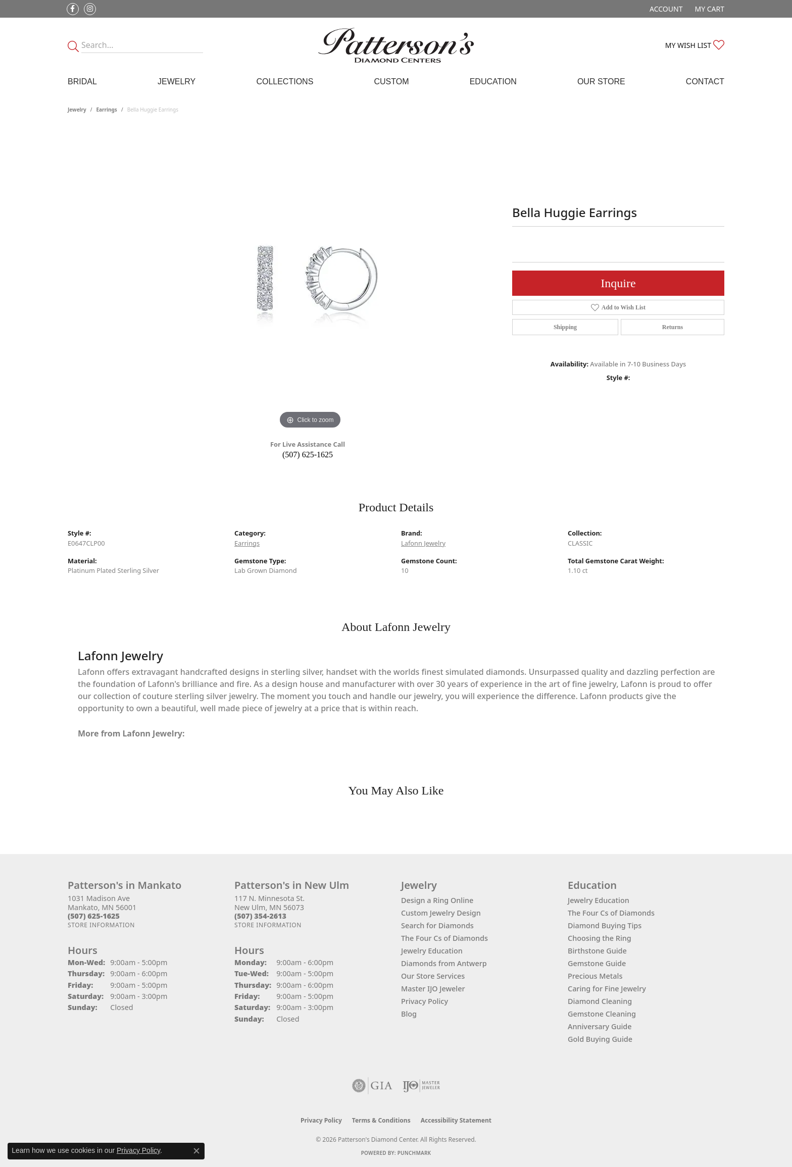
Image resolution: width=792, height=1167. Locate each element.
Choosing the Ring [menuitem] (599, 938)
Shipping (565, 327)
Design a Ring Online (437, 900)
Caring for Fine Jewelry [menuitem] (607, 988)
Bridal (82, 81)
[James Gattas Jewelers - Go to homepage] (396, 45)
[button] (665, 9)
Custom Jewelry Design (441, 913)
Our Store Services (433, 976)
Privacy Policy (424, 1001)
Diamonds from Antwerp (444, 963)
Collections (284, 81)
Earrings (106, 109)
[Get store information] (101, 925)
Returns (672, 327)
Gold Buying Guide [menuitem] (600, 1039)
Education (493, 81)
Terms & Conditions (381, 1120)
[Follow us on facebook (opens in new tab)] (73, 9)
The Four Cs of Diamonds (444, 938)
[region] (310, 280)
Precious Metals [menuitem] (595, 976)
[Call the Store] (94, 916)
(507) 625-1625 (307, 454)
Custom (391, 81)
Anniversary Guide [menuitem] (600, 1026)
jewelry (77, 109)
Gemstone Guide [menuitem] (597, 963)
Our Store (601, 81)
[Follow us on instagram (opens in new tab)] (90, 9)
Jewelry (176, 81)
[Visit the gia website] (372, 1085)
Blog (409, 1014)
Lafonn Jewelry (423, 543)
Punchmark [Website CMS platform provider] (414, 1152)
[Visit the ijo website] (421, 1085)
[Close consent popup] (196, 1151)
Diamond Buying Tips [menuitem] (604, 925)
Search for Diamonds (437, 925)
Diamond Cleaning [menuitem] (600, 1001)
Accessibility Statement (456, 1120)
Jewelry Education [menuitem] (598, 900)
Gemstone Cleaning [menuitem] (602, 1014)
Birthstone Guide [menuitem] (597, 951)
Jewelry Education (432, 951)
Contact (705, 81)
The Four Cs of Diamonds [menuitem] (611, 913)
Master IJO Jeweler (433, 988)
